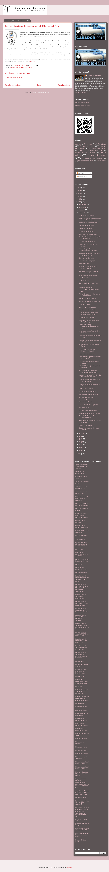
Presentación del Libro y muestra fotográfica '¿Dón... (89, 254)
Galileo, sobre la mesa (86, 231)
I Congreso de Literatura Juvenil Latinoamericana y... (89, 385)
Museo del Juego (80, 750)
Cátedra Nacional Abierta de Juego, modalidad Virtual (81, 544)
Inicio (39, 85)
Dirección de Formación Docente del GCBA (81, 554)
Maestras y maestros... (86, 354)
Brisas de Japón (84, 407)
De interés (102, 144)
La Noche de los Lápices (87, 310)
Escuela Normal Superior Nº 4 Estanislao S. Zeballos (80, 617)
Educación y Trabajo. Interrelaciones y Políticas (88, 249)
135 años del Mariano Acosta (88, 394)
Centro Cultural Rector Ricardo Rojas (82, 526)
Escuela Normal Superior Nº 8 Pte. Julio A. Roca (81, 647)
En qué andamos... (87, 146)
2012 (79, 193)
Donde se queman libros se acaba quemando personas (90, 219)
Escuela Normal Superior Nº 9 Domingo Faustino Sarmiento (81, 655)
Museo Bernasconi (81, 738)
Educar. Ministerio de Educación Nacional (82, 560)
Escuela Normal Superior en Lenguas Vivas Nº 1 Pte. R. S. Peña (82, 578)
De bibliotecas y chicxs (86, 317)
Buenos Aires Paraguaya (87, 261)
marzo (81, 447)
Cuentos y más (80, 539)
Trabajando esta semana (93, 158)
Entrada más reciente (13, 85)
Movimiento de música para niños (81, 729)
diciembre (82, 204)
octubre (82, 210)
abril (80, 444)
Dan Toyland (79, 549)
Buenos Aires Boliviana (86, 258)
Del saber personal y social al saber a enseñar (88, 272)
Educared (78, 564)
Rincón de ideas (26, 67)
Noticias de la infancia (98, 148)
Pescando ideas (80, 797)
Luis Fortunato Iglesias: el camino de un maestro (90, 357)
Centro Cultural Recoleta (80, 521)
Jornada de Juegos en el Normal (89, 301)
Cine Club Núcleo (81, 536)
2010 (79, 199)
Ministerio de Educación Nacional (81, 724)
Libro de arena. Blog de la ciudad (81, 714)
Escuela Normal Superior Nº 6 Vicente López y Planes (82, 634)
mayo (81, 442)
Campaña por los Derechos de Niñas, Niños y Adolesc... (89, 321)
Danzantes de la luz (85, 402)
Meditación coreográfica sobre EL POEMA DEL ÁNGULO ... (90, 376)
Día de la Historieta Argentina (88, 404)
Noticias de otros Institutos (90, 150)
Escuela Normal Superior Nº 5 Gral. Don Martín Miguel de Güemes (82, 626)
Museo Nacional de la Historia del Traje (82, 763)
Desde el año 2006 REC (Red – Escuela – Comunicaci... (89, 284)
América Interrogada (85, 425)
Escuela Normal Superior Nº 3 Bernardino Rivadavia (82, 610)
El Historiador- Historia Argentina (81, 568)
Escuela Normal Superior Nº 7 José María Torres (81, 640)
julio (80, 436)
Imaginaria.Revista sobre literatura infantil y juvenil (81, 671)
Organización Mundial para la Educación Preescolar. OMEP (82, 792)
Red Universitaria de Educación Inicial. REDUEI (82, 834)
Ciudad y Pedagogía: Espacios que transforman (89, 417)
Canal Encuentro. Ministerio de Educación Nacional (81, 515)
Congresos (88, 144)
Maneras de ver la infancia (87, 391)
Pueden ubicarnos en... (82, 102)
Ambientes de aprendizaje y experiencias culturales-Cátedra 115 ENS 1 (81, 475)
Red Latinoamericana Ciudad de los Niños (82, 829)
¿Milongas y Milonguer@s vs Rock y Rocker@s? (88, 267)
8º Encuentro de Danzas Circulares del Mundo (87, 350)
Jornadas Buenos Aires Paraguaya (86, 398)
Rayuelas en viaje (81, 820)
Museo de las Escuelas (79, 743)
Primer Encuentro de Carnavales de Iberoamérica (89, 295)
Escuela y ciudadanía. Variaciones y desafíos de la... (90, 341)
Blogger (69, 867)
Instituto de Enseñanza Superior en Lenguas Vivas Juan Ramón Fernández (82, 683)
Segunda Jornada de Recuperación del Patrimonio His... (89, 289)
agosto (81, 433)
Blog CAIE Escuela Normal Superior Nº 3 (82, 504)
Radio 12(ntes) (83, 280)
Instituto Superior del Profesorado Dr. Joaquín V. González (82, 698)
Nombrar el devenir (85, 304)
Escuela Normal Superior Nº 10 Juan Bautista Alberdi (81, 603)
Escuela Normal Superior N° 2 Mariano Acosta (80, 596)
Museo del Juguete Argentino (81, 758)
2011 (79, 196)
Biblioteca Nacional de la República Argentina (81, 498)
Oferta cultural (16, 67)
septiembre (83, 213)
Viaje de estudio (101, 160)
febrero (81, 450)
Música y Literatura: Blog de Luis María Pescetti (81, 773)
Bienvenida (78, 144)
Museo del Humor (81, 747)
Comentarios (82, 176)
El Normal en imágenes (82, 106)
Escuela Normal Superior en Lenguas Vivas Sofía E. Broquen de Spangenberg (82, 588)
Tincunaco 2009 (84, 264)
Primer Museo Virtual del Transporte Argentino (82, 802)
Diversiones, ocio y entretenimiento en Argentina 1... (89, 326)
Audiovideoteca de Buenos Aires (81, 492)
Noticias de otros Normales (85, 152)
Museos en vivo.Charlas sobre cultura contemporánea (89, 313)
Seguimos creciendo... (86, 228)
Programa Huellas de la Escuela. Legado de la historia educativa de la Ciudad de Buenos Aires (82, 812)
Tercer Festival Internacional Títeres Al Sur (88, 276)
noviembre (82, 207)
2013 (79, 190)
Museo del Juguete (81, 753)
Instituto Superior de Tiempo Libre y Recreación (81, 691)
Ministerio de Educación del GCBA (82, 719)
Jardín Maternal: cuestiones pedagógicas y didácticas (88, 371)
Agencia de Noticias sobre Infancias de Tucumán (81, 466)
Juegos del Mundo (81, 710)
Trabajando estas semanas (84, 160)
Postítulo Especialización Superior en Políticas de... (90, 238)
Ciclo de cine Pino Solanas (87, 307)
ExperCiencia (79, 661)
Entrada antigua (64, 85)
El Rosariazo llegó (81, 572)
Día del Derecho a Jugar (87, 241)
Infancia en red (80, 676)
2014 (79, 188)
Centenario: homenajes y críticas (89, 413)
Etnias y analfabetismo (86, 225)
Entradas (80, 173)
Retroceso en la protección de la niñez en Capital (89, 380)
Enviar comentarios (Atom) (41, 92)
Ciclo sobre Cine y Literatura (88, 234)
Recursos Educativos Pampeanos (82, 824)
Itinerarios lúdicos (81, 707)
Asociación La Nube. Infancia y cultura (82, 487)
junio (81, 439)
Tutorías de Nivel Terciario (87, 298)
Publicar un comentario (14, 77)
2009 (79, 202)
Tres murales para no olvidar (88, 223)
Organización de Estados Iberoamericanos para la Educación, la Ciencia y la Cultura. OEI (82, 783)
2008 (79, 454)
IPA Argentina (79, 703)
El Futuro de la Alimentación (88, 410)
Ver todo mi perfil (80, 92)
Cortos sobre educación (86, 389)
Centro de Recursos (94, 75)
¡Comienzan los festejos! (87, 215)
